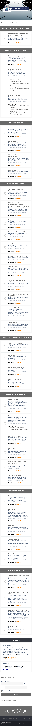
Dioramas (11, 355)
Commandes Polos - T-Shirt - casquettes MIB (17, 462)
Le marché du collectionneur (16, 490)
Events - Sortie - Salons (17, 427)
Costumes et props (14, 379)
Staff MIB (18, 43)
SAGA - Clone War (15, 81)
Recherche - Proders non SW (17, 610)
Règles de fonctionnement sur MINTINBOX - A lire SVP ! (18, 34)
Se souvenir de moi (7, 691)
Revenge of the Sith (16, 85)
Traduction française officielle (9, 724)
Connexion (4, 677)
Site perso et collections (16, 367)
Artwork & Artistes (14, 308)
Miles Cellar (22, 724)
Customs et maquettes (15, 343)
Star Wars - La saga (14, 436)
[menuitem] (6, 2)
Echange (11, 526)
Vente (10, 496)
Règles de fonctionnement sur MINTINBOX (16, 28)
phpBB (10, 722)
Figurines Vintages (14, 56)
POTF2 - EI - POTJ (15, 79)
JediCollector (6, 669)
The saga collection (16, 87)
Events (10, 416)
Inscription (11, 677)
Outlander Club (13, 400)
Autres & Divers (13, 323)
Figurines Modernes (14, 69)
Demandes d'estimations (16, 554)
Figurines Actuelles (14, 95)
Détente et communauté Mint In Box (16, 394)
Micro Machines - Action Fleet (17, 256)
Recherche (11, 509)
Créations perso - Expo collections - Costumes (16, 338)
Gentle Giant (12, 141)
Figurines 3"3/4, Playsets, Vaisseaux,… (16, 50)
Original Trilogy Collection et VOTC (20, 83)
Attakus (10, 128)
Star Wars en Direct (14, 475)
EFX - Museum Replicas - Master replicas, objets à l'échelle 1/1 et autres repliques (18, 204)
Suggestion (12, 448)
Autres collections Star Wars (16, 184)
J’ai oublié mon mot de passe (9, 700)
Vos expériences (13, 539)
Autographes (12, 267)
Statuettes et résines (16, 123)
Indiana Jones (12, 626)
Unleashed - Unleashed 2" (16, 232)
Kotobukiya (12, 170)
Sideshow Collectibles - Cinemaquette (15, 155)
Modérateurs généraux (9, 659)
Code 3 (10, 244)
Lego (10, 220)
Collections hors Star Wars (16, 570)
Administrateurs (12, 657)
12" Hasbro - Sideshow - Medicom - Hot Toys (16, 190)
